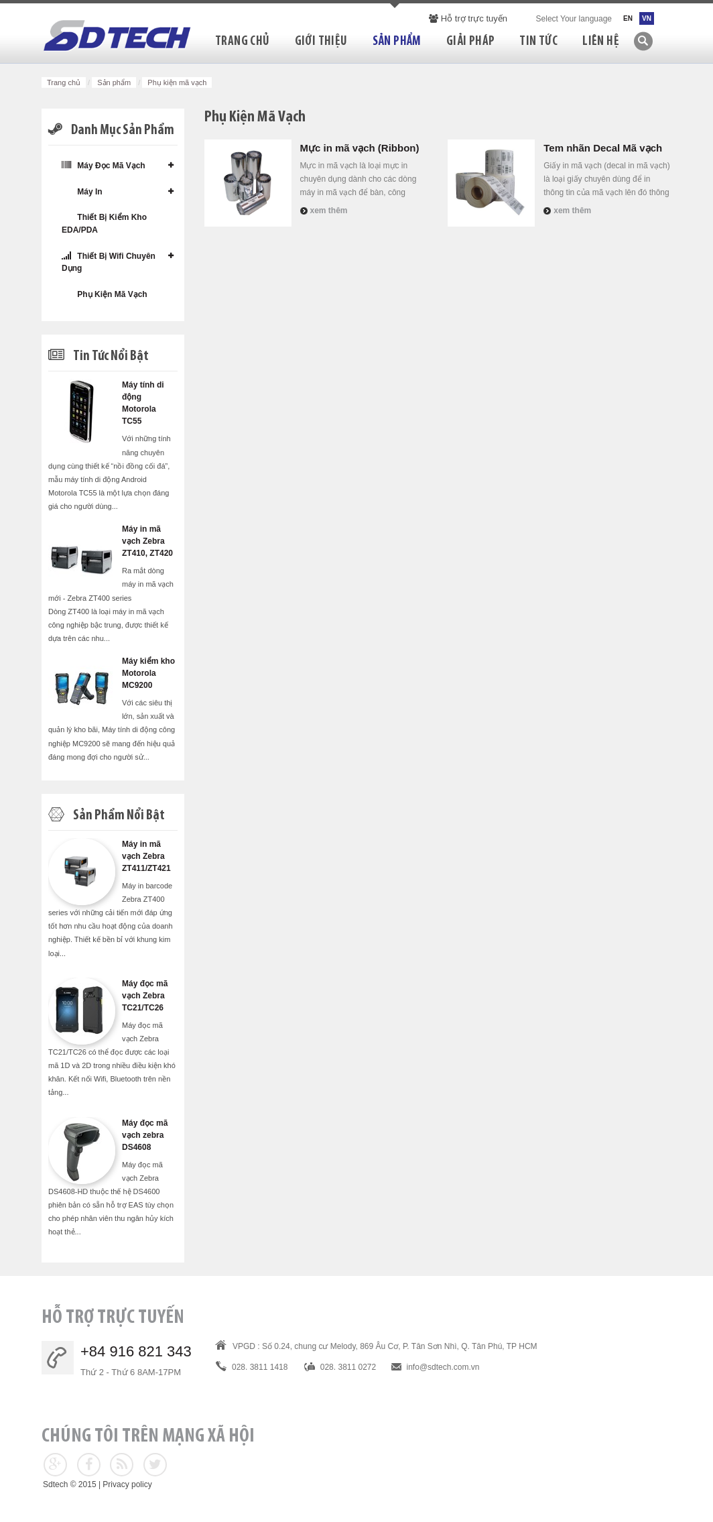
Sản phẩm (114, 82)
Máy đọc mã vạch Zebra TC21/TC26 (145, 995)
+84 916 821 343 (136, 1351)
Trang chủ (63, 82)
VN (646, 18)
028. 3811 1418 (259, 1367)
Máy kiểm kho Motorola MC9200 (148, 673)
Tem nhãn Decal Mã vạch (602, 148)
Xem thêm (329, 210)
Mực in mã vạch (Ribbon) (359, 148)
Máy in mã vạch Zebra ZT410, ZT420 (147, 541)
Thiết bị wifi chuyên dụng (108, 262)
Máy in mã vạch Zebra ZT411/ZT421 (146, 856)
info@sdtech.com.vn (443, 1367)
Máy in (82, 191)
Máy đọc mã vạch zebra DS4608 (145, 1135)
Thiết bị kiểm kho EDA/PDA (104, 223)
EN (628, 18)
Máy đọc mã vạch (103, 165)
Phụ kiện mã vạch (104, 294)
